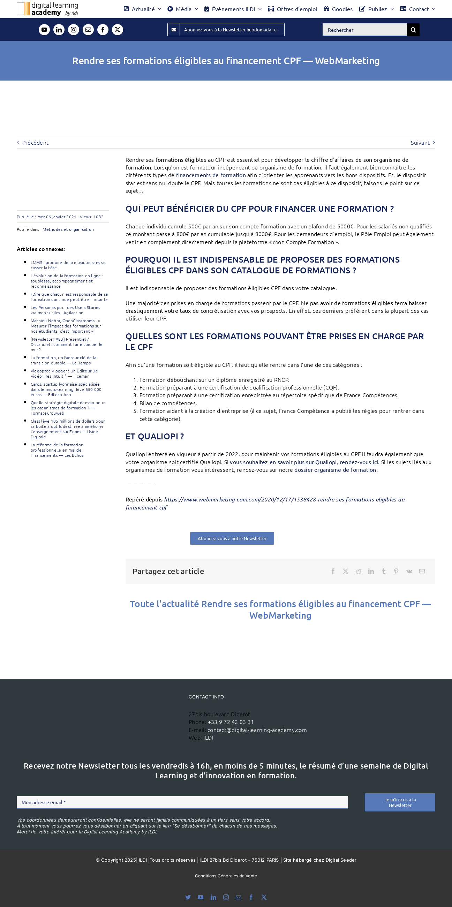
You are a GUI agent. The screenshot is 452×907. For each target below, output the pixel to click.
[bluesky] (188, 897)
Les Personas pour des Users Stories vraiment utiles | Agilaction (65, 309)
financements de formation (211, 174)
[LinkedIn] (371, 571)
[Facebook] (333, 571)
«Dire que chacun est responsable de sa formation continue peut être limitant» (69, 296)
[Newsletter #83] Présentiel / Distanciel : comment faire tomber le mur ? (67, 344)
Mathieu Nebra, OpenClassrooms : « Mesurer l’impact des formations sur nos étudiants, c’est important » (66, 326)
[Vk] (409, 571)
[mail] (88, 29)
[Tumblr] (383, 571)
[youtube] (44, 29)
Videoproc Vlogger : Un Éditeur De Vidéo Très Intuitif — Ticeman (64, 373)
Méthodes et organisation (68, 229)
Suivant (420, 142)
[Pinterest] (396, 571)
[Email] (422, 571)
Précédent (35, 142)
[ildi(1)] (151, 707)
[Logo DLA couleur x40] (47, 5)
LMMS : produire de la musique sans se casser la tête (68, 264)
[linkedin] (59, 29)
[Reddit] (358, 571)
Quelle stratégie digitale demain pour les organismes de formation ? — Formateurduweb (68, 408)
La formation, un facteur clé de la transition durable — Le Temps (63, 360)
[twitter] (117, 29)
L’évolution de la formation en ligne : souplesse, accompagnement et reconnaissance (67, 281)
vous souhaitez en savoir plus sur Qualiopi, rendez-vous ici (304, 461)
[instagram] (73, 29)
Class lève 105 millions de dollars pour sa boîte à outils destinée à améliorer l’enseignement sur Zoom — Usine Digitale (68, 428)
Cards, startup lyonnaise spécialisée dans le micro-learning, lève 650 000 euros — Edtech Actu (66, 389)
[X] (345, 571)
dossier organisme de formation (335, 469)
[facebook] (102, 29)
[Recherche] (413, 29)
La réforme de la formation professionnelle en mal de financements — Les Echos (57, 450)
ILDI (208, 737)
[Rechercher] (365, 29)
